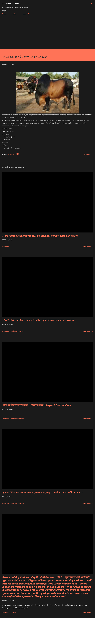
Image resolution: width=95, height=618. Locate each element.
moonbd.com (10, 3)
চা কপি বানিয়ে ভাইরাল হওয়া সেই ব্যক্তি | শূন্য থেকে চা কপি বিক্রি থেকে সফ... (39, 320)
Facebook (26, 14)
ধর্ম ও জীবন (11, 154)
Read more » (88, 247)
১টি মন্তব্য (13, 613)
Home (4, 14)
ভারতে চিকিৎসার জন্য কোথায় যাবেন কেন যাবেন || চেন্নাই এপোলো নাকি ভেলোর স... (43, 492)
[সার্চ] (87, 3)
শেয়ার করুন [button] (87, 154)
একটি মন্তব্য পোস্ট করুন (17, 331)
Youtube (14, 14)
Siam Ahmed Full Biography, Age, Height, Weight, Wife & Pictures (40, 235)
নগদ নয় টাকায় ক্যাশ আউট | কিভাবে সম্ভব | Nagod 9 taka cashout (36, 405)
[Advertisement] (47, 31)
